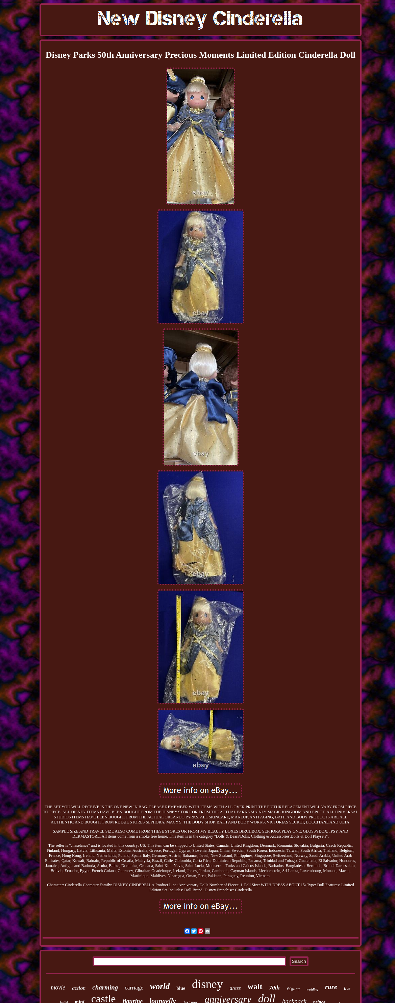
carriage (134, 987)
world (160, 986)
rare (331, 987)
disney (207, 984)
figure (293, 989)
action (78, 988)
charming (105, 987)
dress (235, 988)
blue (180, 988)
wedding (312, 989)
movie (58, 987)
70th (274, 987)
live (347, 988)
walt (255, 986)
